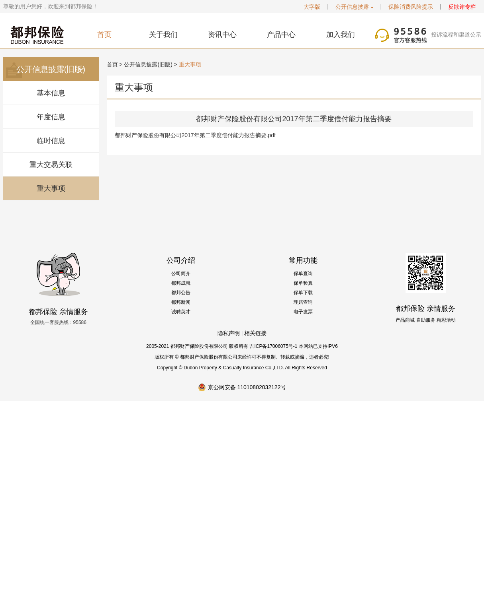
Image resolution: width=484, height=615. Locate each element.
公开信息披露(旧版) (148, 64)
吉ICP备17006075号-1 (273, 346)
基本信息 (51, 93)
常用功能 (303, 260)
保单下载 (303, 292)
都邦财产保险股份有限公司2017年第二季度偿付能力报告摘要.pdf (195, 135)
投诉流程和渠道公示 (456, 34)
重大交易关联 (51, 165)
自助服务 (425, 320)
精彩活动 (446, 320)
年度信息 (51, 117)
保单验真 (303, 283)
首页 (104, 35)
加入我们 (340, 35)
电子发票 (303, 311)
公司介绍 (181, 260)
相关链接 (255, 333)
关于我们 (163, 35)
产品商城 (405, 320)
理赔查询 (303, 302)
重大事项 (51, 188)
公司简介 (180, 273)
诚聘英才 (180, 311)
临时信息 (51, 141)
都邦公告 (180, 292)
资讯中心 (222, 35)
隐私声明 (229, 333)
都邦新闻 (180, 302)
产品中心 (281, 35)
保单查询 (303, 273)
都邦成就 (180, 283)
